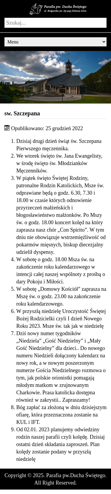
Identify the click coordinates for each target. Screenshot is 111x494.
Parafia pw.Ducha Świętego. (76, 475)
